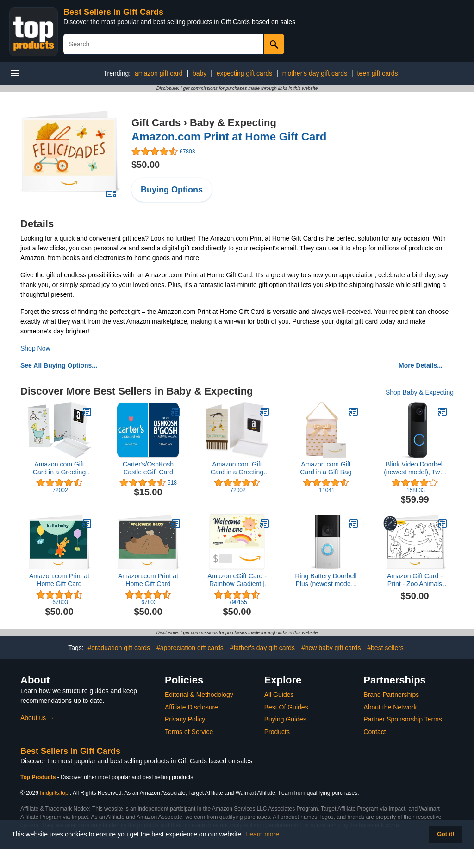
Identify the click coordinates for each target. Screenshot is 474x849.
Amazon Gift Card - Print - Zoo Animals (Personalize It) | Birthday (415, 580)
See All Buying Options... (58, 365)
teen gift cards (377, 73)
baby (199, 73)
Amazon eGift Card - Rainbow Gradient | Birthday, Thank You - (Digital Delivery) (237, 580)
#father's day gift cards (262, 647)
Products (277, 731)
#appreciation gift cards (190, 647)
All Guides (279, 694)
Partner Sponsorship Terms (402, 719)
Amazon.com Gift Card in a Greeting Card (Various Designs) (59, 468)
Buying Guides (285, 719)
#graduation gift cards (118, 647)
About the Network (390, 707)
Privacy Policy (185, 719)
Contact (374, 731)
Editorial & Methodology (199, 694)
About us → (37, 717)
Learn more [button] (263, 834)
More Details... (421, 365)
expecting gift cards (245, 73)
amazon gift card (159, 73)
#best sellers (385, 647)
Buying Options (172, 189)
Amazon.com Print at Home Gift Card (228, 136)
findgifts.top (54, 793)
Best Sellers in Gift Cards (113, 12)
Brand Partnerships (391, 694)
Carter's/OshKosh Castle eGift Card (148, 468)
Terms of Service (189, 731)
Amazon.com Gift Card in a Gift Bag (325, 468)
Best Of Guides (286, 707)
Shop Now (35, 348)
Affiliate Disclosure (191, 707)
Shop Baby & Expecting (420, 392)
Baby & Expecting (233, 122)
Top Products (38, 777)
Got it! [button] (445, 834)
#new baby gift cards (331, 647)
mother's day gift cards (314, 73)
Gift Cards (156, 122)
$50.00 (145, 165)
